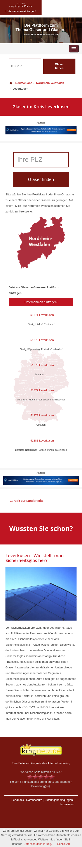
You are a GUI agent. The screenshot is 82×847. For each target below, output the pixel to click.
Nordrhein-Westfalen (50, 83)
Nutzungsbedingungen (58, 800)
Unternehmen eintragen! (41, 302)
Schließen (63, 843)
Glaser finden (59, 66)
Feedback (17, 800)
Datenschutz (34, 800)
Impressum (67, 804)
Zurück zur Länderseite (27, 501)
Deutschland (20, 83)
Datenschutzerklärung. (38, 843)
